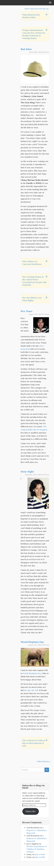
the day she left (31, 690)
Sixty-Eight (27, 471)
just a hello (40, 854)
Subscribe (31, 811)
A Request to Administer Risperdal (37, 830)
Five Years (26, 311)
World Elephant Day (32, 641)
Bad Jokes (26, 49)
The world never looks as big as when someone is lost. (33, 743)
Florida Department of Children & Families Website (37, 849)
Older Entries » (44, 761)
